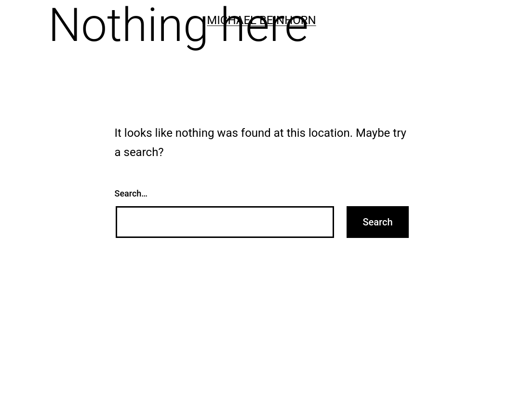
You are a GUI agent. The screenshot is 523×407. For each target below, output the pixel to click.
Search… (131, 193)
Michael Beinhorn (261, 20)
